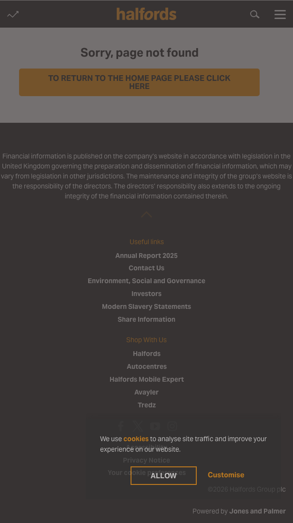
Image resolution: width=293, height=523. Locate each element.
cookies (136, 438)
